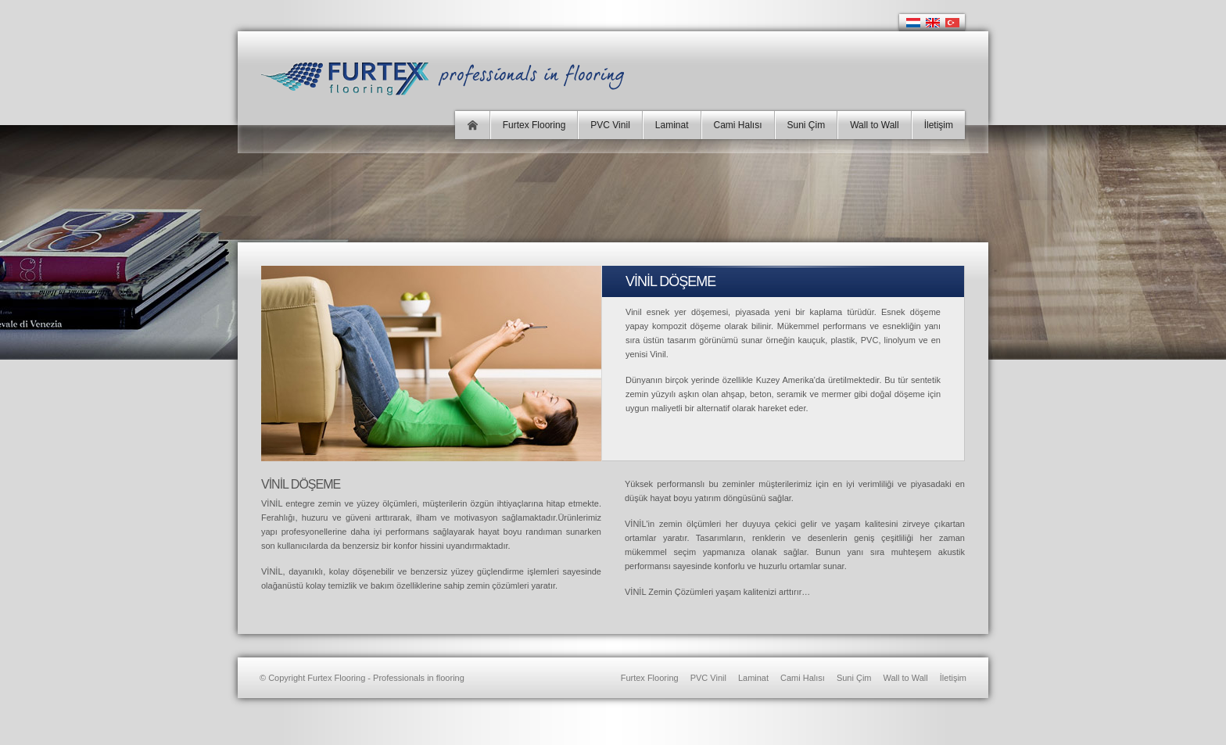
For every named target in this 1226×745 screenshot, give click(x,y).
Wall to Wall (874, 125)
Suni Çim (806, 125)
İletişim (938, 125)
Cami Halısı (738, 125)
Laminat (672, 125)
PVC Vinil (609, 125)
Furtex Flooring (534, 125)
